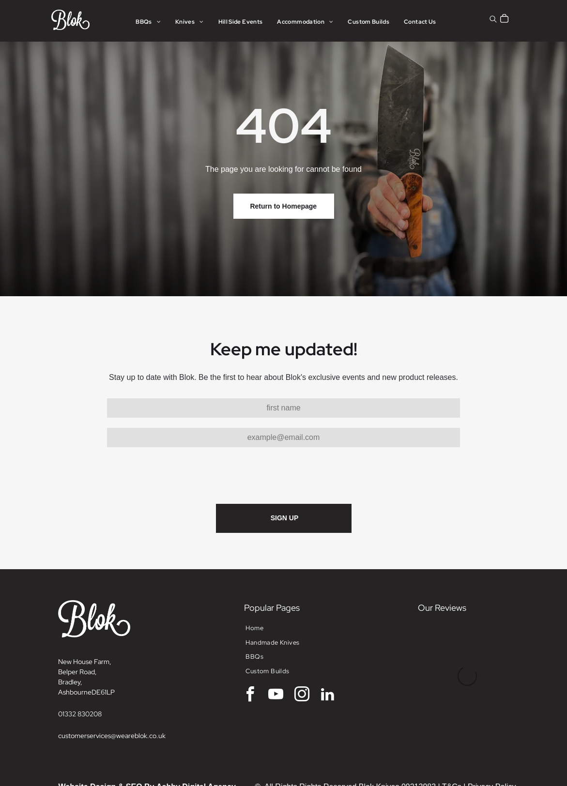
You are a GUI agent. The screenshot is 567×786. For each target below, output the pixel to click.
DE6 (98, 647)
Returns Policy (491, 753)
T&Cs (451, 742)
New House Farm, (84, 616)
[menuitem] (148, 22)
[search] (493, 20)
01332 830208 (80, 669)
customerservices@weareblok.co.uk (112, 690)
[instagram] (301, 651)
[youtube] (276, 651)
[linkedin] (328, 651)
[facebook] (250, 651)
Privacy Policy (492, 742)
